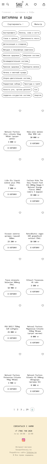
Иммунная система (31, 55)
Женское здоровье (11, 55)
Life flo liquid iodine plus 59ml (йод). (12, 182)
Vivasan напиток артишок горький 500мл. (12, 235)
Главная (6, 12)
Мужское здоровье (11, 67)
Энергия (37, 95)
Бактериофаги (9, 33)
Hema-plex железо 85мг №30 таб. (35, 133)
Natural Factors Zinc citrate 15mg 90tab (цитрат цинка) (12, 135)
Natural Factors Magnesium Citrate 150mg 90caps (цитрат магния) (34, 329)
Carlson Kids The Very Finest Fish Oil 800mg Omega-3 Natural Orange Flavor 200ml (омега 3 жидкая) (34, 186)
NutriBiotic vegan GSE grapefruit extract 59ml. (34, 235)
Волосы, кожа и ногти (29, 33)
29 (27, 409)
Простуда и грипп (32, 84)
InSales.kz (32, 452)
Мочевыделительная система (15, 61)
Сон (35, 90)
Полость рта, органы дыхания (16, 90)
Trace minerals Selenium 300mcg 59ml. (12, 282)
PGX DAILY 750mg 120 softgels (12, 327)
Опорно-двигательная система (16, 78)
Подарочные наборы (11, 84)
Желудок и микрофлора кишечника (18, 50)
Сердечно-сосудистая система (16, 95)
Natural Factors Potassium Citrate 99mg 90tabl (12, 377)
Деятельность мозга (30, 38)
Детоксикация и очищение (14, 44)
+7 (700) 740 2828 (23, 431)
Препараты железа (31, 67)
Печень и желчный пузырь (14, 72)
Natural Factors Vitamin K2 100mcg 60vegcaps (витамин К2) (34, 378)
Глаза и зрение (10, 38)
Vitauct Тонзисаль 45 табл (34, 281)
